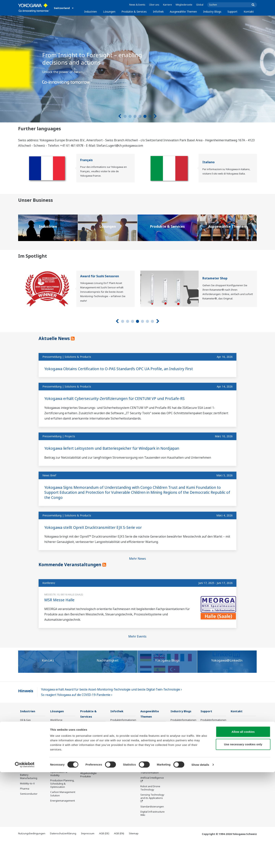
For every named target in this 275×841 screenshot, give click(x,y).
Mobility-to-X (27, 783)
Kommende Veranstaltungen (72, 564)
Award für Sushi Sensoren (99, 276)
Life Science (87, 760)
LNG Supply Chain (30, 728)
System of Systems (151, 754)
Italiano (208, 162)
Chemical (25, 733)
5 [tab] (144, 116)
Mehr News (137, 558)
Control (84, 730)
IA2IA (143, 759)
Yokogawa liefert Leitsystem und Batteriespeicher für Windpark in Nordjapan (114, 448)
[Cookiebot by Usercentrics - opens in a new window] (24, 833)
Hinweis (25, 690)
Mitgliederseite (184, 4)
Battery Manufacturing (28, 776)
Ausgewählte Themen (183, 11)
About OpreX (147, 749)
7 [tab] (152, 321)
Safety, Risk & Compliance (58, 733)
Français (86, 160)
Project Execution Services (90, 748)
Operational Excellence (57, 750)
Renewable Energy (31, 744)
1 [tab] (125, 116)
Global (199, 4)
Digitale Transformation (149, 771)
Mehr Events (137, 636)
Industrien (90, 11)
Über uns (154, 4)
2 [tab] (130, 116)
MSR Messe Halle (59, 599)
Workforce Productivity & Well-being (61, 723)
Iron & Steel (27, 764)
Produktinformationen (123, 720)
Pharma (24, 788)
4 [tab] (140, 116)
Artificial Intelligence (152, 778)
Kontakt (249, 11)
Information (87, 725)
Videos (114, 730)
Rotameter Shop (214, 278)
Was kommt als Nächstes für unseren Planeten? (151, 729)
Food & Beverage (30, 754)
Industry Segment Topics (150, 742)
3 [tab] (135, 116)
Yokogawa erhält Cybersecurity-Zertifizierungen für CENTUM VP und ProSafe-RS (117, 398)
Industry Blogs (212, 11)
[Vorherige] (119, 116)
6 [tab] (149, 116)
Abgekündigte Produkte (88, 775)
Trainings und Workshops (179, 727)
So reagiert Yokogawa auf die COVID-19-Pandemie (76, 695)
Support (232, 11)
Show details (200, 833)
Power (24, 738)
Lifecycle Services (90, 754)
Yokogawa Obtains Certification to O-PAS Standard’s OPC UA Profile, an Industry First (121, 368)
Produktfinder (179, 733)
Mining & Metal (28, 749)
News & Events (137, 4)
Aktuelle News (56, 338)
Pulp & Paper (27, 759)
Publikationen (118, 725)
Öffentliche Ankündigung (88, 766)
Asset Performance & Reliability (62, 741)
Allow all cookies (243, 800)
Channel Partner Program (180, 767)
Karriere (167, 4)
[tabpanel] (137, 69)
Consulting (86, 741)
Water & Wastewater (32, 770)
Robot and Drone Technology (150, 788)
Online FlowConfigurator (181, 759)
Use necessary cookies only (243, 813)
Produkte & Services (134, 11)
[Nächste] (155, 116)
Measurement (88, 736)
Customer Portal (180, 738)
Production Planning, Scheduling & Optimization (62, 784)
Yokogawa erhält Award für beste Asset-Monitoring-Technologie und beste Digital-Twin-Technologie (111, 689)
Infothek (158, 11)
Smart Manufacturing (152, 764)
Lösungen (109, 11)
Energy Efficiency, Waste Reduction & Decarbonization (61, 760)
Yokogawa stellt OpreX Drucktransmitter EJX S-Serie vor (94, 527)
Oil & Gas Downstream (27, 721)
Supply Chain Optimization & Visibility (58, 772)
